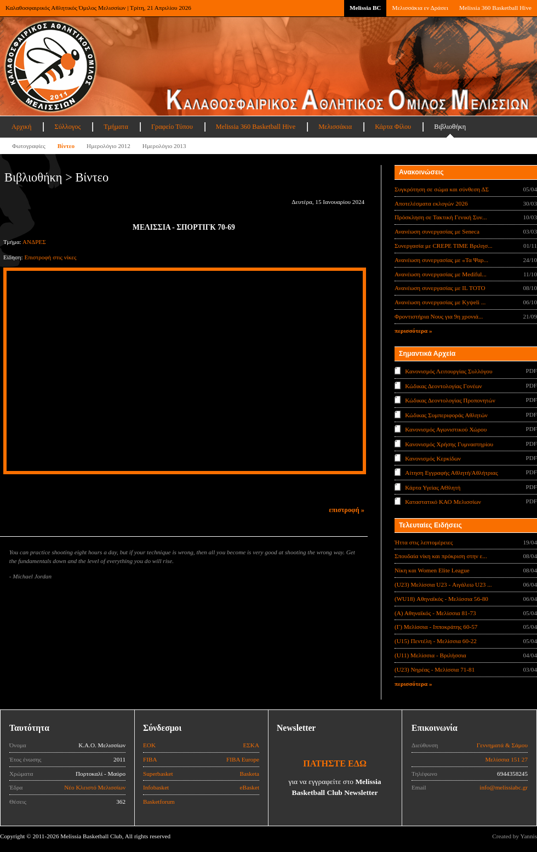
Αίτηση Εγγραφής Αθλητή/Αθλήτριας (451, 472)
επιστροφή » (346, 510)
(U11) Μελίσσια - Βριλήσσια (430, 655)
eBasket (249, 787)
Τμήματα (116, 126)
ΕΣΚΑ (251, 745)
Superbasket (158, 773)
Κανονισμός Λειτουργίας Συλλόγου (448, 371)
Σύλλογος (67, 126)
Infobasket (156, 787)
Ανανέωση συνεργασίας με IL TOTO (440, 288)
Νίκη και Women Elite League (432, 570)
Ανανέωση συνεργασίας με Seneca (437, 231)
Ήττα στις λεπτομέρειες (424, 542)
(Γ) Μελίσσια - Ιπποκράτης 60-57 (436, 626)
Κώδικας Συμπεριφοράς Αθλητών (446, 414)
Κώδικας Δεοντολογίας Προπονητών (450, 400)
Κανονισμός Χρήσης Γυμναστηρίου (449, 443)
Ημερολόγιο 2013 (164, 146)
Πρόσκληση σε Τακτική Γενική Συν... (441, 217)
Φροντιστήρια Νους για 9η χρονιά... (439, 316)
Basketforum (159, 801)
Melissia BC (365, 7)
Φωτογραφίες (28, 146)
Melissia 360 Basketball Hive (495, 7)
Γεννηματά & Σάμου (502, 745)
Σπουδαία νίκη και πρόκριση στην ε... (441, 556)
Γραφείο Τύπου (172, 126)
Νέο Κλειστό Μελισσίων (94, 787)
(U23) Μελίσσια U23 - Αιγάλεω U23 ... (443, 584)
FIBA (150, 759)
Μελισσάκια (335, 126)
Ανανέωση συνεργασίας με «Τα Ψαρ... (441, 260)
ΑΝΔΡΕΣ (34, 241)
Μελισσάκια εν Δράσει (420, 7)
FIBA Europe (242, 759)
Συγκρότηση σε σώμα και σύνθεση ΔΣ (442, 189)
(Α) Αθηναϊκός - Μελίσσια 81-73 (435, 613)
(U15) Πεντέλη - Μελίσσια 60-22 (436, 641)
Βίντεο (66, 146)
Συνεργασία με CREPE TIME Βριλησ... (444, 245)
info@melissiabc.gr (503, 787)
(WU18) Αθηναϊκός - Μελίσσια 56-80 (441, 598)
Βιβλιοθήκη (450, 126)
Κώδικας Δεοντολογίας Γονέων (443, 385)
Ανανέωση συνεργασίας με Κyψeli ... (440, 302)
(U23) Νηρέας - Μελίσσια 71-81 (435, 669)
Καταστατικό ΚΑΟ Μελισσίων (443, 501)
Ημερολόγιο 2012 (108, 146)
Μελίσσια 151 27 (506, 759)
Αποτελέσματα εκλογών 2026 (431, 203)
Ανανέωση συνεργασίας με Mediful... (441, 274)
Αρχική (21, 126)
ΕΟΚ (149, 745)
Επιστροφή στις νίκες (50, 257)
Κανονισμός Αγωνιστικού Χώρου (446, 429)
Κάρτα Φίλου (393, 126)
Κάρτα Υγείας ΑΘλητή (432, 487)
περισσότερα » (413, 330)
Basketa (249, 773)
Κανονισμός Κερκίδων (433, 458)
